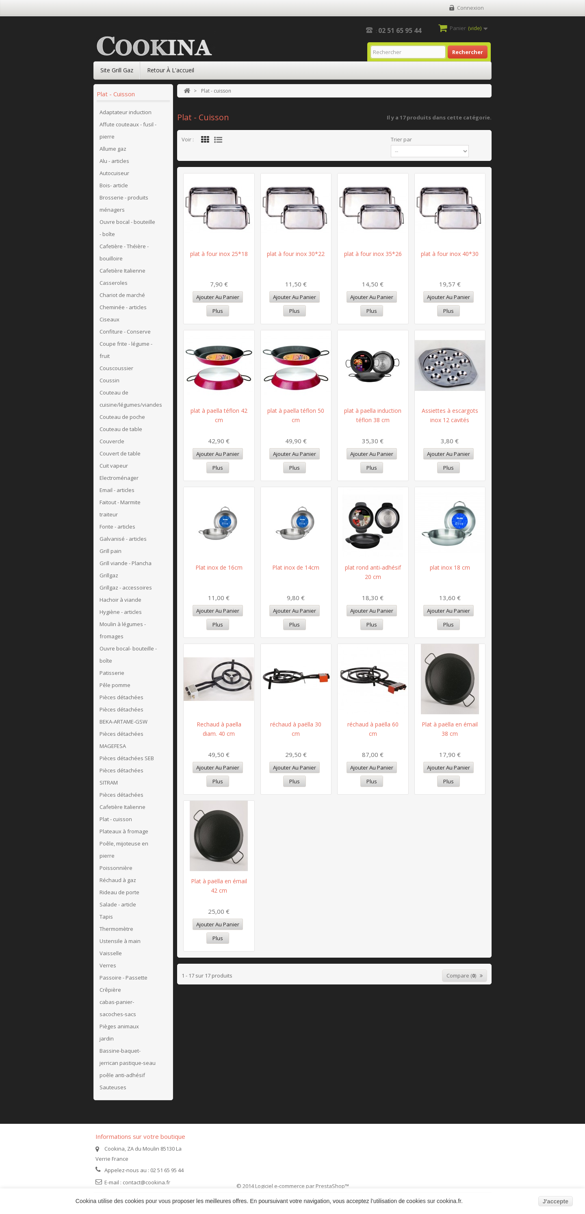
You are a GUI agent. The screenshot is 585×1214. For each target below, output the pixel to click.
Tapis (106, 916)
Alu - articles (114, 161)
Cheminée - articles (123, 307)
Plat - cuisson (116, 819)
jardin (107, 1038)
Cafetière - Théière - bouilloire (124, 252)
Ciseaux (109, 319)
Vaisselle (111, 953)
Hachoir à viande (120, 599)
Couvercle (112, 441)
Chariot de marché (122, 295)
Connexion (470, 7)
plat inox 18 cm (450, 567)
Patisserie (112, 672)
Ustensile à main (120, 941)
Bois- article (114, 185)
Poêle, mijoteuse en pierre (124, 849)
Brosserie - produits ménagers (124, 203)
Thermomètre (116, 928)
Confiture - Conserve (125, 331)
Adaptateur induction (126, 112)
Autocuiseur (114, 173)
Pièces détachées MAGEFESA (121, 740)
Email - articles (117, 490)
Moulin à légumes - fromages (123, 630)
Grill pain (110, 551)
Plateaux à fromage (124, 831)
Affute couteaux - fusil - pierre (128, 130)
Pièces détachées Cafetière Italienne (122, 801)
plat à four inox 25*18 (219, 254)
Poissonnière (116, 867)
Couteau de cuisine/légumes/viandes (131, 398)
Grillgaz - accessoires (126, 587)
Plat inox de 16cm (219, 567)
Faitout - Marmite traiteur (120, 508)
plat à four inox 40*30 (450, 254)
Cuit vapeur (114, 465)
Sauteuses (113, 1087)
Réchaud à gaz (118, 880)
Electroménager (119, 477)
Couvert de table (120, 453)
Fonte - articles (117, 526)
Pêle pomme (115, 685)
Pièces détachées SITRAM (121, 776)
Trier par (401, 139)
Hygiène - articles (121, 612)
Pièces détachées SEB (127, 758)
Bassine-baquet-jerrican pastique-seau (128, 1057)
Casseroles (114, 282)
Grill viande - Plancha (126, 563)
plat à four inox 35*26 (373, 254)
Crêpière (110, 989)
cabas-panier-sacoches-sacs (118, 1008)
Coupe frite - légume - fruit (126, 350)
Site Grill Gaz (116, 70)
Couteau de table (121, 429)
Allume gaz (113, 148)
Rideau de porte (119, 892)
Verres (108, 965)
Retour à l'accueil (170, 70)
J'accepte (555, 1201)
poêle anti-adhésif (122, 1075)
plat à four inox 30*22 (296, 254)
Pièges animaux (119, 1026)
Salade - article (118, 904)
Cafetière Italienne (122, 270)
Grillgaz (109, 575)
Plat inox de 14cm (295, 567)
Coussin (109, 380)
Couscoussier (116, 368)
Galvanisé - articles (123, 538)
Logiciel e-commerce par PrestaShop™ (302, 1186)
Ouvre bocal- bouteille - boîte (128, 654)
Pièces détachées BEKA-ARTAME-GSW (123, 715)
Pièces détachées (121, 697)
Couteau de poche (122, 417)
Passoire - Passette (123, 977)
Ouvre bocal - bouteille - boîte (127, 228)
